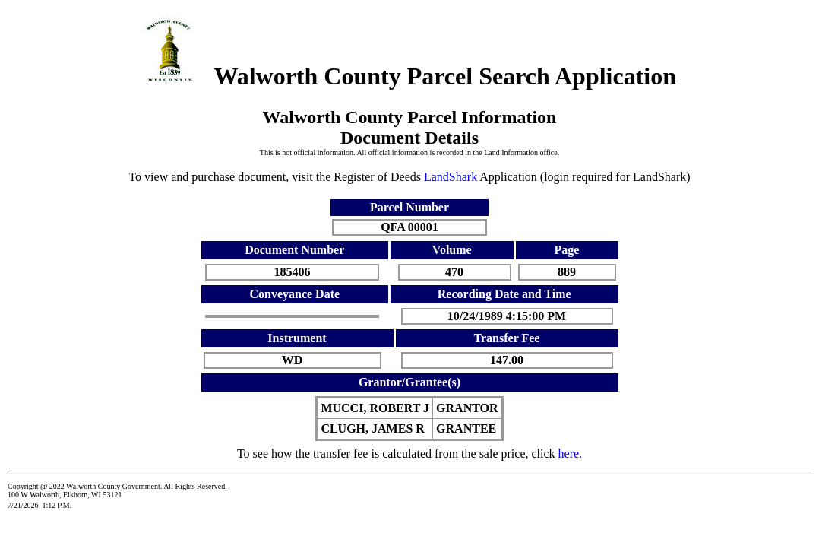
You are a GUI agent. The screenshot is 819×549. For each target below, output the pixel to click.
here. (570, 453)
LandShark (450, 176)
